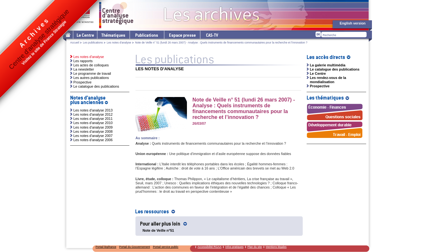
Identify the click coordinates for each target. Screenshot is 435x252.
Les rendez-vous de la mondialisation (328, 80)
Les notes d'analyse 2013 (93, 110)
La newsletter (83, 69)
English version (353, 23)
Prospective (82, 82)
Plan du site (254, 246)
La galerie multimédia (327, 65)
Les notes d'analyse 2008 (93, 131)
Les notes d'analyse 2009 (93, 127)
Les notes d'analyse (119, 42)
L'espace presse (182, 35)
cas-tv (212, 35)
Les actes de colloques (91, 65)
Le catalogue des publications (96, 86)
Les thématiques (113, 35)
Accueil (74, 42)
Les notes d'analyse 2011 (93, 119)
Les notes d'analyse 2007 (93, 136)
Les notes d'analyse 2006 (93, 140)
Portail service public (165, 246)
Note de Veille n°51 (158, 230)
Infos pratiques (234, 246)
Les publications (146, 35)
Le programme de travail (92, 73)
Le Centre (85, 35)
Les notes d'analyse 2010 (93, 123)
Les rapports (83, 61)
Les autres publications (91, 78)
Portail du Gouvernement (134, 246)
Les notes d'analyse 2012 (93, 114)
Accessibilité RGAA (209, 246)
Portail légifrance (106, 246)
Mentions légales (276, 246)
